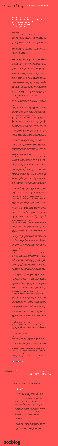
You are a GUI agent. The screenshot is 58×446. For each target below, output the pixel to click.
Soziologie (19, 370)
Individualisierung (35, 373)
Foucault (32, 371)
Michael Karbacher (19, 388)
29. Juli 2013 (19, 419)
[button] (13, 361)
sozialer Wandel (34, 374)
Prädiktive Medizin (45, 373)
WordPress (52, 442)
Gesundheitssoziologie (40, 371)
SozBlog (14, 5)
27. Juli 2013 (18, 389)
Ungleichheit (47, 374)
